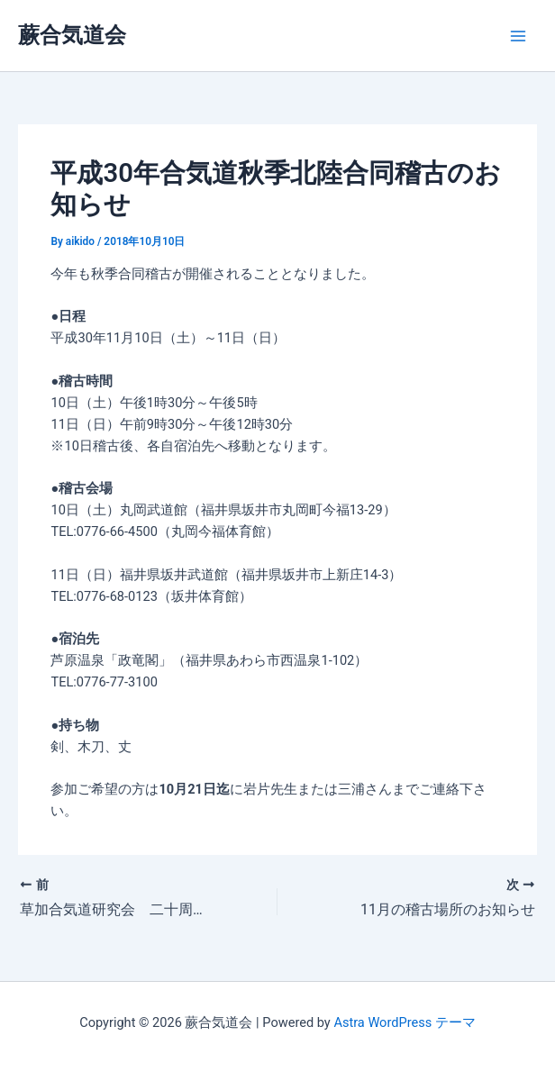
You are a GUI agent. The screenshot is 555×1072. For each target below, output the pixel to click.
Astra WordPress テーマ (404, 1022)
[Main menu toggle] (518, 36)
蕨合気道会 (72, 35)
